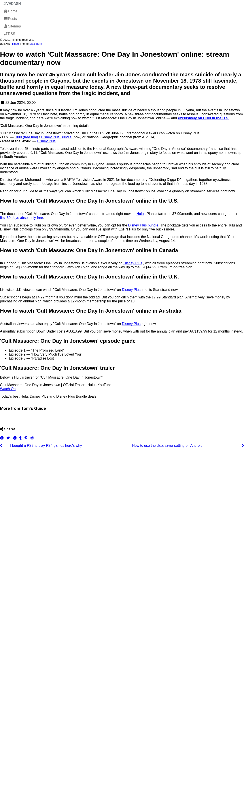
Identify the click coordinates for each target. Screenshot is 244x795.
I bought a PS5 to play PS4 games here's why (46, 445)
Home (10, 11)
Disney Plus (46, 141)
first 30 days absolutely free (21, 218)
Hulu (140, 214)
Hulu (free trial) (26, 137)
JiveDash (12, 4)
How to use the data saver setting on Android (167, 445)
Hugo (15, 43)
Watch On (8, 389)
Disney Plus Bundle (56, 137)
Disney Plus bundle (143, 225)
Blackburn (35, 43)
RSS (9, 34)
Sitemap (12, 26)
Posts (10, 19)
